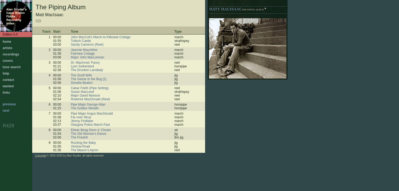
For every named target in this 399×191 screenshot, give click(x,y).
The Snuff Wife (81, 75)
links (6, 92)
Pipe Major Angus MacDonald (92, 113)
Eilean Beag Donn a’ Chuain (91, 130)
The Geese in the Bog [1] (88, 79)
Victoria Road (80, 146)
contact (8, 80)
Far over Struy (81, 117)
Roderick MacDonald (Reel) (90, 99)
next (6, 110)
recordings (11, 54)
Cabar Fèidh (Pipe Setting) (90, 88)
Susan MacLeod (82, 92)
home (7, 42)
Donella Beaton (82, 83)
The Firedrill (79, 137)
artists (7, 48)
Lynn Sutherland (82, 66)
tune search (11, 67)
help (6, 73)
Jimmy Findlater (82, 121)
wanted (8, 86)
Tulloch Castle (81, 41)
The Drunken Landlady (87, 70)
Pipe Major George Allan (88, 104)
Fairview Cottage (83, 53)
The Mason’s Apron (84, 150)
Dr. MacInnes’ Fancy (85, 62)
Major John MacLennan (87, 57)
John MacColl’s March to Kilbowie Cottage (101, 37)
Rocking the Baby (83, 143)
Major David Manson (85, 95)
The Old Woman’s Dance (88, 134)
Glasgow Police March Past (90, 125)
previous (9, 104)
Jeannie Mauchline (84, 50)
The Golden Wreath (85, 108)
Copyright (40, 155)
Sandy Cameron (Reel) (87, 44)
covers (8, 61)
